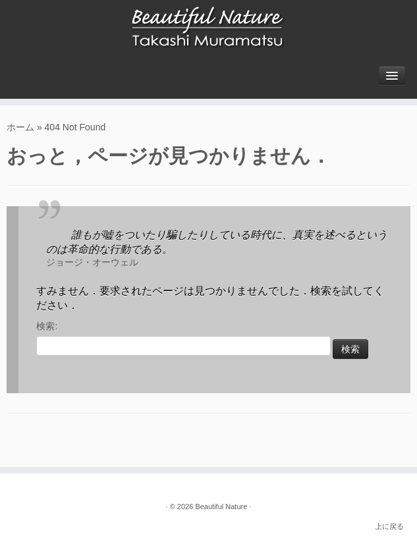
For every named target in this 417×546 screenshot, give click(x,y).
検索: (46, 326)
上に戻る (389, 526)
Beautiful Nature (221, 506)
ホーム (20, 127)
